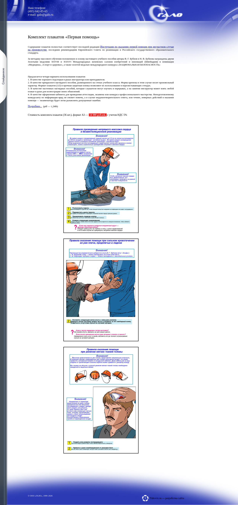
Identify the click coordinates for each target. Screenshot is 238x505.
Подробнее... (35, 106)
